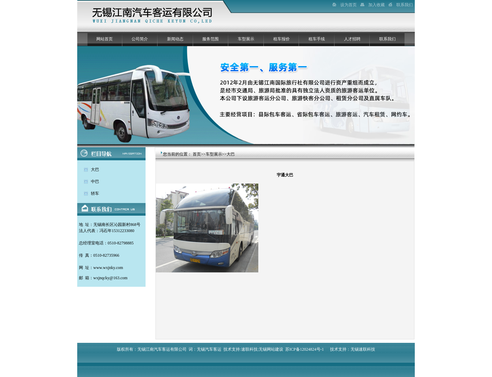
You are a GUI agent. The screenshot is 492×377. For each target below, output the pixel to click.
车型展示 (246, 39)
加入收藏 (376, 4)
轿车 (95, 193)
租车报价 (281, 39)
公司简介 (140, 39)
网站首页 (104, 39)
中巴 (95, 181)
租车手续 (317, 39)
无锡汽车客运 (209, 349)
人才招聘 (352, 39)
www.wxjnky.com (108, 267)
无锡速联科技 (363, 349)
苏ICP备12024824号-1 (304, 349)
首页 (197, 154)
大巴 (95, 169)
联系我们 (404, 4)
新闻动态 (175, 39)
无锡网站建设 (271, 349)
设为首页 (348, 4)
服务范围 (210, 39)
